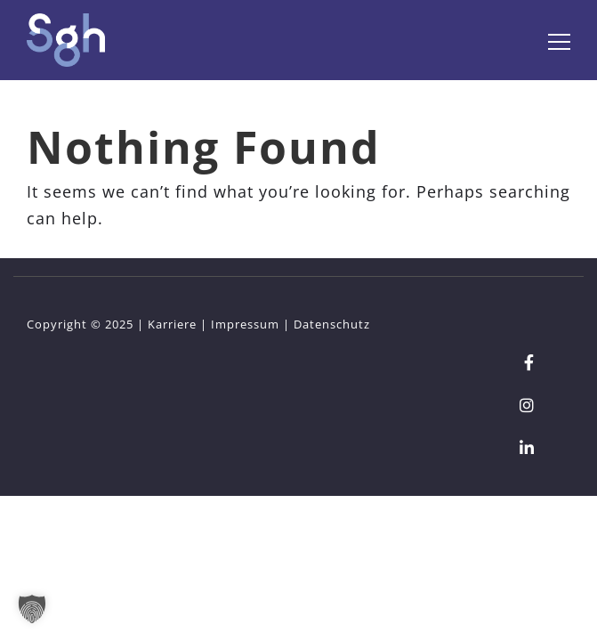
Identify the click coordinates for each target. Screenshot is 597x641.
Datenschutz (332, 324)
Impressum (245, 324)
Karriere (172, 324)
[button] (32, 609)
